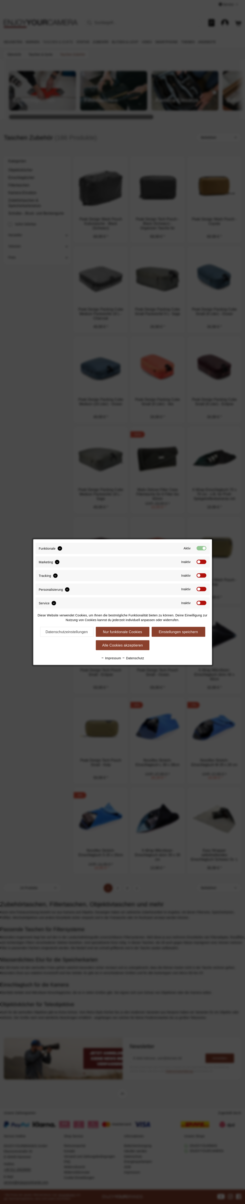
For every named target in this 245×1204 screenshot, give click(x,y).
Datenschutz (133, 658)
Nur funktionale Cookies (122, 632)
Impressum (111, 658)
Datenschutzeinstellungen (67, 632)
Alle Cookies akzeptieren (122, 645)
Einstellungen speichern (178, 632)
